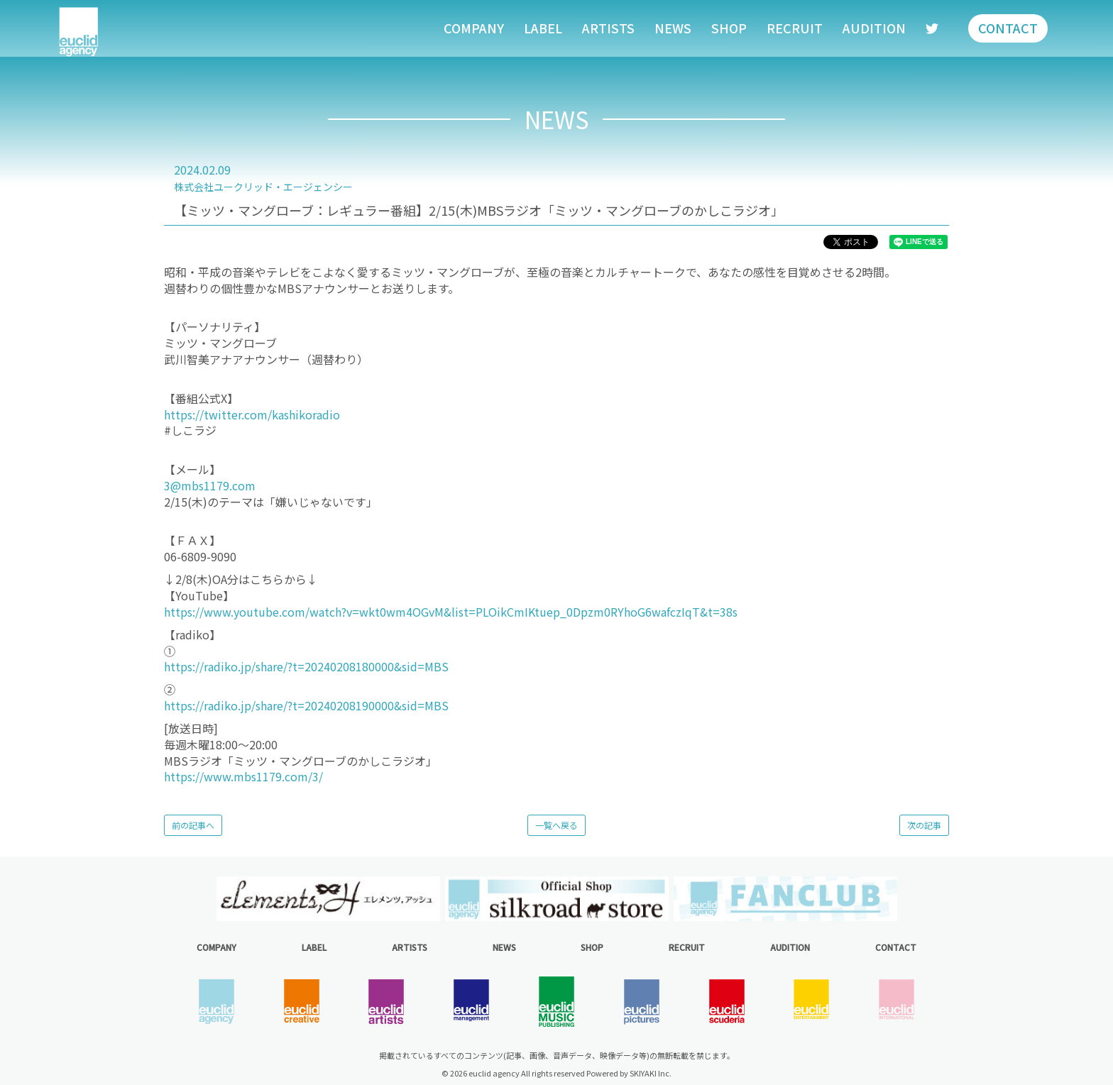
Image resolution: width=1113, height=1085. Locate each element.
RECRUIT (795, 27)
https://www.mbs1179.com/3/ (243, 776)
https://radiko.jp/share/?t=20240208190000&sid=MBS (306, 705)
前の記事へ (193, 825)
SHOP (729, 27)
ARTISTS (608, 27)
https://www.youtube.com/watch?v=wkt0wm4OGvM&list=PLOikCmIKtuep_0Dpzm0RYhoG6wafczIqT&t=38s (451, 611)
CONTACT (1008, 27)
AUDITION (874, 27)
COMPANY (474, 27)
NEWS (672, 27)
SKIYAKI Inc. (650, 1073)
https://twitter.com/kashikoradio (252, 414)
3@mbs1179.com (210, 485)
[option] (328, 898)
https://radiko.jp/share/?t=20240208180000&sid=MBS (306, 666)
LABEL (543, 27)
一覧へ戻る (556, 825)
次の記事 (924, 825)
